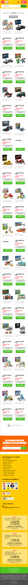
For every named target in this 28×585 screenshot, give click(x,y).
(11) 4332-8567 (14, 556)
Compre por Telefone (9, 470)
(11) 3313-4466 (14, 521)
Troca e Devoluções (9, 473)
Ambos (22, 445)
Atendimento (7, 468)
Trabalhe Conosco (8, 475)
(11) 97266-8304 (14, 524)
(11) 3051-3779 (14, 539)
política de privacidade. (14, 577)
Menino (17, 445)
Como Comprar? (7, 467)
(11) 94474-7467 (14, 522)
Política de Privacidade (10, 460)
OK (24, 448)
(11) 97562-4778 (14, 557)
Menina (10, 445)
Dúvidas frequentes (9, 472)
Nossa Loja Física (8, 462)
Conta (18, 2)
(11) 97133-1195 (14, 541)
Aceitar (14, 582)
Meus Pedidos (7, 465)
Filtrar (13, 16)
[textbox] (8, 6)
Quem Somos (6, 459)
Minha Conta (7, 463)
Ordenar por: (6, 13)
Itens (24, 2)
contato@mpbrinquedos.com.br (10, 507)
